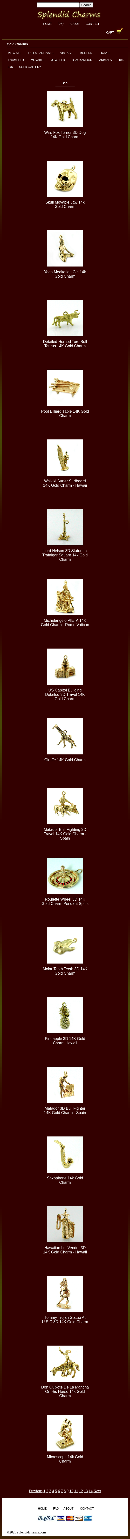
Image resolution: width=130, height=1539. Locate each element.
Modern (86, 53)
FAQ (61, 24)
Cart (110, 32)
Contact (92, 24)
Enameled (16, 60)
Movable (37, 60)
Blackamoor (82, 60)
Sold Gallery (30, 67)
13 (86, 1491)
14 (91, 1491)
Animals (105, 60)
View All (14, 53)
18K (121, 60)
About (75, 24)
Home (47, 24)
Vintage (66, 53)
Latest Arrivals (40, 53)
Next (97, 1491)
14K (10, 67)
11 (76, 1491)
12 (81, 1491)
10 (71, 1491)
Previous (35, 1491)
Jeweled (58, 60)
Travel (104, 53)
